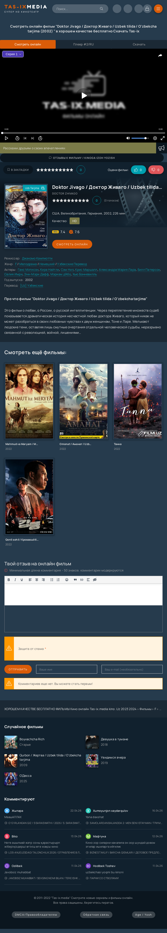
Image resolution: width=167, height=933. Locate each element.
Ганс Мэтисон (28, 269)
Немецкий (47, 264)
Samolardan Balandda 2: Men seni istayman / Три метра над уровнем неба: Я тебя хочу (124, 823)
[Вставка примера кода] (81, 579)
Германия (95, 213)
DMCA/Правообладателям (36, 914)
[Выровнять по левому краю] (30, 579)
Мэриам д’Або (60, 274)
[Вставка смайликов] (66, 579)
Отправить (18, 669)
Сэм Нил (67, 269)
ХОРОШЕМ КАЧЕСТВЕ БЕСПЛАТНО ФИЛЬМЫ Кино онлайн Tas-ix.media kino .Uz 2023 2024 (70, 709)
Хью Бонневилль (85, 274)
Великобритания (73, 213)
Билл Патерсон (149, 269)
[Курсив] (15, 579)
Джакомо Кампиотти (37, 258)
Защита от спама (31, 649)
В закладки (18, 170)
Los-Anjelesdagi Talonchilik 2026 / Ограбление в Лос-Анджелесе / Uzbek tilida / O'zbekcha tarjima (43, 852)
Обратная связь (96, 914)
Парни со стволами (102, 878)
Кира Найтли (49, 269)
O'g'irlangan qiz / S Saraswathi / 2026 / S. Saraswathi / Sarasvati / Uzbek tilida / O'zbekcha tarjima (43, 823)
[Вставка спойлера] (88, 579)
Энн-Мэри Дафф (36, 274)
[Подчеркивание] (21, 579)
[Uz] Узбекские (31, 285)
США (55, 213)
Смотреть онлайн (72, 244)
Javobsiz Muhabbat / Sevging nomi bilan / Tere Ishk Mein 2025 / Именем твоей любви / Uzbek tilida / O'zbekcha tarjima (43, 878)
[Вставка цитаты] (75, 579)
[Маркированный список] (51, 579)
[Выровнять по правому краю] (43, 579)
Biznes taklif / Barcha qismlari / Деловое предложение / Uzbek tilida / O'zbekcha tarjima (124, 852)
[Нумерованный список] (58, 579)
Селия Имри (13, 274)
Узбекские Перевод (72, 264)
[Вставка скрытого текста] (95, 579)
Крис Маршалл (86, 269)
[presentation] (95, 648)
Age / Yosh (143, 914)
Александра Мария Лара (117, 269)
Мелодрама (28, 264)
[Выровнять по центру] (36, 579)
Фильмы (145, 709)
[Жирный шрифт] (8, 579)
